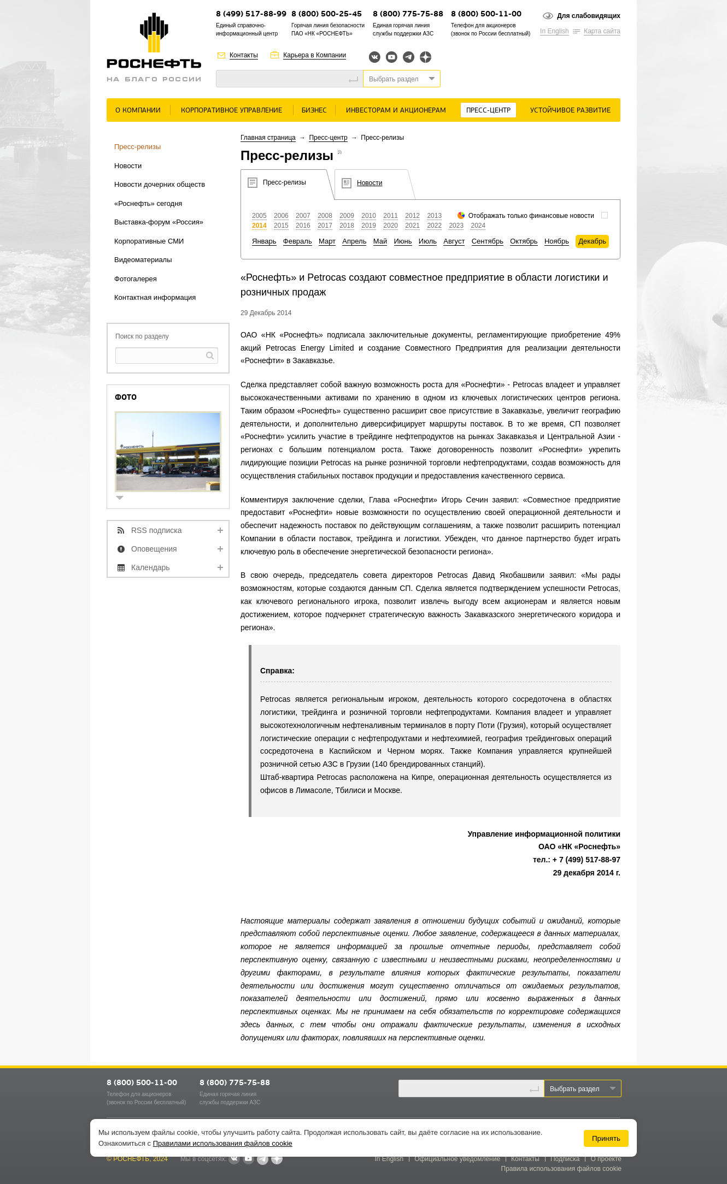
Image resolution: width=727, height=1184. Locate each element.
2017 (325, 225)
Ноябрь (556, 241)
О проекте (606, 1159)
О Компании (138, 110)
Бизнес (314, 110)
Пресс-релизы (137, 147)
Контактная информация (155, 297)
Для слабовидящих (588, 16)
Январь (264, 241)
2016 (303, 225)
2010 (368, 216)
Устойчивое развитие (570, 110)
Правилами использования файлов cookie (222, 1143)
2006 (281, 216)
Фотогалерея (135, 279)
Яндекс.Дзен (425, 57)
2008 (325, 216)
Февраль (297, 241)
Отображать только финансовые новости (531, 216)
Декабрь (592, 241)
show (124, 499)
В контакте (234, 1159)
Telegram (408, 57)
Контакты (244, 55)
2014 (259, 225)
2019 (368, 225)
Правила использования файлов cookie (561, 1169)
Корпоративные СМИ (149, 241)
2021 (412, 225)
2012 (412, 216)
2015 (281, 225)
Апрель (354, 241)
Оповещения (154, 548)
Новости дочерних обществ (159, 184)
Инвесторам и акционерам (396, 110)
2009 (346, 216)
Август (454, 241)
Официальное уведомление (457, 1159)
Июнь (403, 241)
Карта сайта (602, 31)
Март (327, 241)
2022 (434, 225)
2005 (259, 216)
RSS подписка (156, 530)
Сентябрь (487, 241)
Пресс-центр (488, 110)
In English (554, 31)
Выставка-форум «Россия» (158, 222)
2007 (303, 216)
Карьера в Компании (314, 55)
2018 (346, 225)
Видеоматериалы (143, 260)
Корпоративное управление (231, 110)
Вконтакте (374, 57)
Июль (428, 241)
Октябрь (523, 241)
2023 (456, 225)
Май (380, 241)
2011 (390, 216)
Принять (606, 1138)
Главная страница (268, 137)
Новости (128, 166)
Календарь (150, 567)
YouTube (391, 57)
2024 (478, 225)
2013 (434, 216)
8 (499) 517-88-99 (251, 14)
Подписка (564, 1159)
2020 (390, 225)
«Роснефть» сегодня (148, 203)
